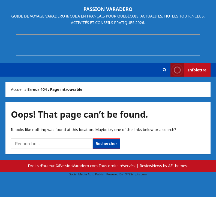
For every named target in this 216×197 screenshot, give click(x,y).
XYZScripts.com (136, 174)
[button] (164, 70)
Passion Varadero (108, 9)
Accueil (17, 89)
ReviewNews (151, 165)
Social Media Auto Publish (87, 174)
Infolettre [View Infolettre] (188, 70)
